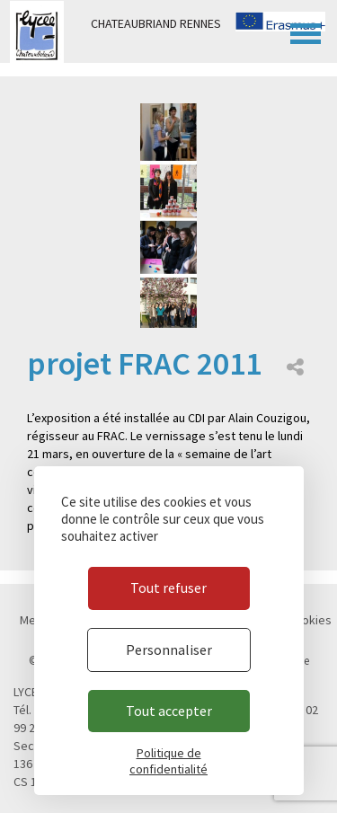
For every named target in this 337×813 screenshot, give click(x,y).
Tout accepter (169, 711)
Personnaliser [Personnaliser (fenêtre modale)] (169, 649)
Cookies (310, 620)
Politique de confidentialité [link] (168, 761)
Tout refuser (168, 587)
